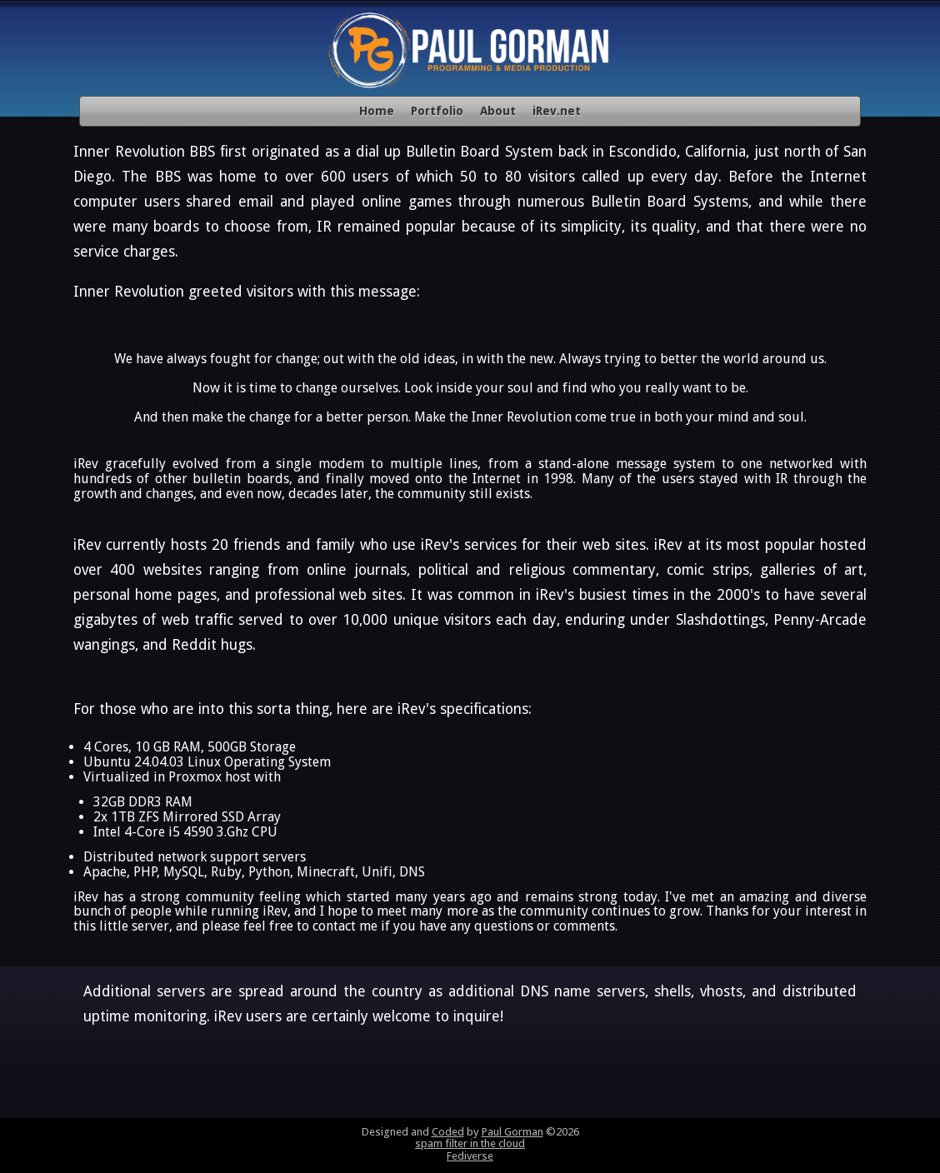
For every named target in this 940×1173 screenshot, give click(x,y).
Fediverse (470, 1156)
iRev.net (556, 110)
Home (376, 110)
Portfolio (437, 110)
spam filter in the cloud (470, 1143)
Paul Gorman (512, 1132)
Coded (448, 1132)
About (498, 110)
